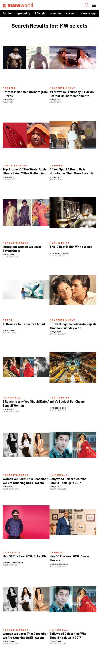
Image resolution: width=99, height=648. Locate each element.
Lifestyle (40, 13)
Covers (70, 13)
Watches (55, 13)
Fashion (7, 13)
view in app (88, 13)
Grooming (23, 13)
